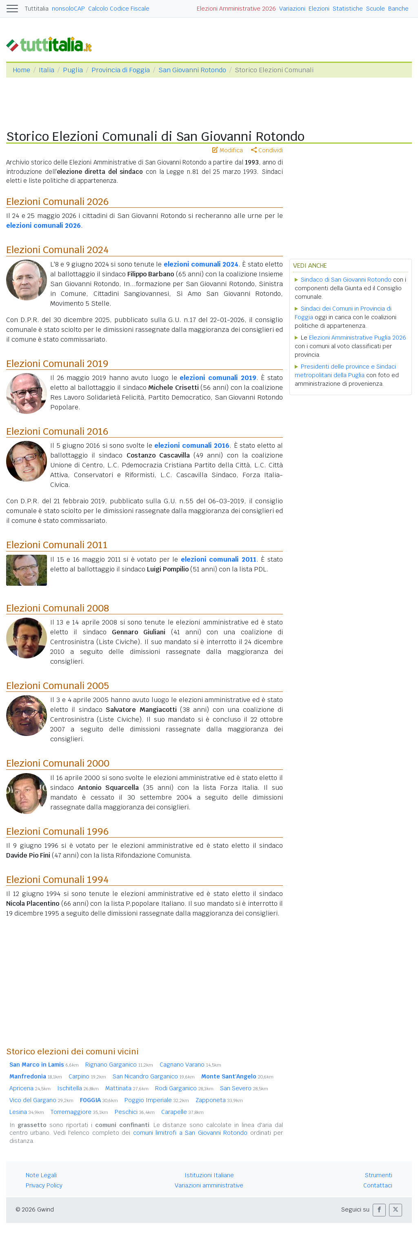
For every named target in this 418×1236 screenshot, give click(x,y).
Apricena (30, 1088)
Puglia (73, 70)
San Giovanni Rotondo (192, 70)
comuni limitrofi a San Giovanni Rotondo (190, 1132)
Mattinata (127, 1088)
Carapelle (182, 1112)
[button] (379, 1210)
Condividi (267, 150)
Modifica (227, 150)
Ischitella (78, 1088)
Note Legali (41, 1175)
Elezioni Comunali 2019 (57, 363)
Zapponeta (219, 1100)
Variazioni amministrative (209, 1185)
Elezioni (319, 8)
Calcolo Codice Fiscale (118, 8)
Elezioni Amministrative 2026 (236, 8)
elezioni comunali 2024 (201, 264)
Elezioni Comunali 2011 (57, 544)
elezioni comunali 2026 (43, 225)
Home (21, 70)
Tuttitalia (37, 8)
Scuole (375, 8)
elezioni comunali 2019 (218, 377)
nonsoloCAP (68, 8)
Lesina (26, 1112)
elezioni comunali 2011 (218, 559)
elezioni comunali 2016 (191, 445)
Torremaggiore (79, 1112)
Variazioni (292, 8)
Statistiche (348, 8)
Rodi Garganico (184, 1088)
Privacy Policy (44, 1185)
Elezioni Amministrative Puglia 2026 (357, 337)
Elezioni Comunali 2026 (57, 201)
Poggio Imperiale (157, 1100)
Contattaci (377, 1185)
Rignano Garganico (119, 1064)
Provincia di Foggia (120, 70)
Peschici (135, 1112)
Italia (46, 70)
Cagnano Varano (190, 1064)
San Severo (244, 1088)
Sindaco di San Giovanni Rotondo (346, 279)
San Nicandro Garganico (154, 1076)
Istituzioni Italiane (209, 1175)
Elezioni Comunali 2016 (57, 431)
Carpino (87, 1076)
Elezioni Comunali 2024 (57, 249)
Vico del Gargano (41, 1100)
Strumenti (378, 1175)
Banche (398, 8)
